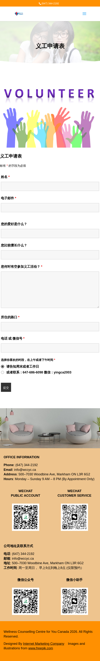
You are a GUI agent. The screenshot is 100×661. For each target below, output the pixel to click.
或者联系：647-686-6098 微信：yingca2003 (38, 372)
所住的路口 (10, 317)
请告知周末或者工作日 (22, 366)
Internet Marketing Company (43, 644)
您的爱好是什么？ (14, 224)
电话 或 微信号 (13, 338)
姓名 (5, 177)
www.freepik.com (40, 648)
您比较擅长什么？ (14, 245)
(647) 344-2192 (50, 3)
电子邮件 (8, 198)
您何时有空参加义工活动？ (21, 266)
